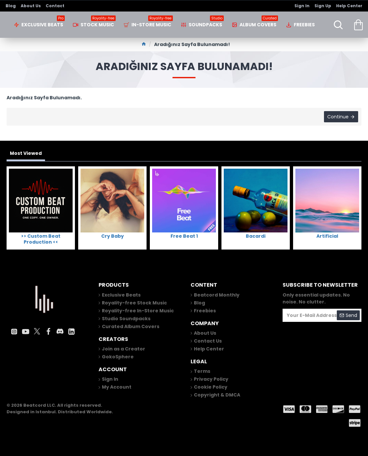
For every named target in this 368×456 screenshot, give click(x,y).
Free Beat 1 (184, 236)
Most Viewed (26, 153)
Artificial (327, 236)
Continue (338, 116)
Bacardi (255, 236)
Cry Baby (112, 236)
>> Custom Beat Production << (40, 239)
